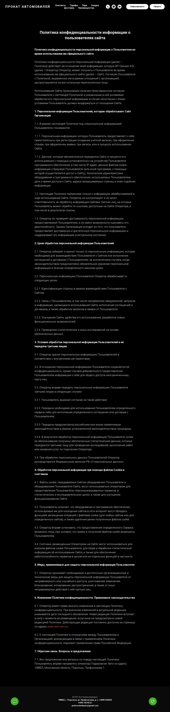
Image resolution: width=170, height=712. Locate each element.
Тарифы (74, 5)
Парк (84, 5)
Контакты (60, 5)
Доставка (69, 8)
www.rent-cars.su (58, 626)
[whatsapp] (114, 7)
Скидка (95, 5)
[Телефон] (108, 7)
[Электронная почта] (120, 7)
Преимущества (86, 8)
